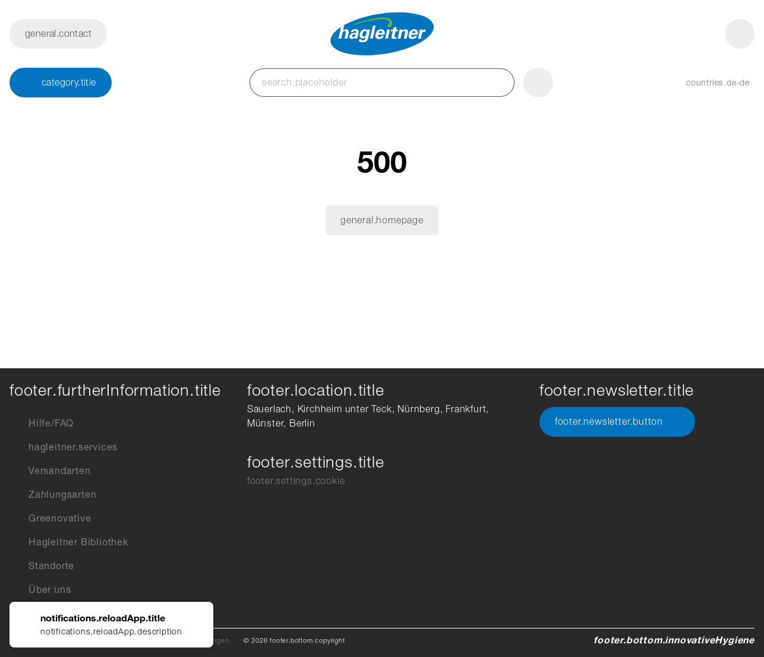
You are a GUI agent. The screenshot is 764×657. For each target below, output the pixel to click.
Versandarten (50, 471)
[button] (706, 83)
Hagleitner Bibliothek (69, 542)
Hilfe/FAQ (42, 423)
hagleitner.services (64, 447)
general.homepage (382, 220)
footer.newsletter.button (617, 422)
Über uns (40, 590)
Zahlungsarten (53, 495)
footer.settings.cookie (296, 481)
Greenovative (50, 518)
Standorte (42, 566)
